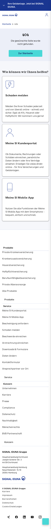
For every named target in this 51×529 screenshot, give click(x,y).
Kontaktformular (11, 362)
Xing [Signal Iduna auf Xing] (8, 517)
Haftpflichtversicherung (14, 271)
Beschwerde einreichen (14, 336)
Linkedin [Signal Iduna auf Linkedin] (24, 517)
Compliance (8, 407)
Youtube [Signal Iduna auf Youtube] (32, 517)
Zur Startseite (25, 53)
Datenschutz (8, 414)
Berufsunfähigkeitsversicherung (18, 278)
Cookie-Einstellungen (12, 506)
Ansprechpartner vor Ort (15, 368)
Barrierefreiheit (9, 499)
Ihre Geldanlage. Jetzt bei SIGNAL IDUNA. (26, 5)
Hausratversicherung (13, 265)
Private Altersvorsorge (14, 284)
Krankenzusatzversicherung (17, 258)
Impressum (7, 495)
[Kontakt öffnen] (45, 521)
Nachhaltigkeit (9, 420)
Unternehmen (9, 388)
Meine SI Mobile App (13, 317)
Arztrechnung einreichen (15, 343)
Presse (5, 401)
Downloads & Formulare (15, 349)
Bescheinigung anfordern (15, 323)
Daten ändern (9, 356)
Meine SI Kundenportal (14, 310)
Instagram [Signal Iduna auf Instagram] (40, 517)
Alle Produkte (9, 291)
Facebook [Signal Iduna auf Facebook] (16, 517)
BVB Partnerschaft (12, 433)
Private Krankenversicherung (17, 252)
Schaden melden (11, 330)
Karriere (6, 395)
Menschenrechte (11, 427)
